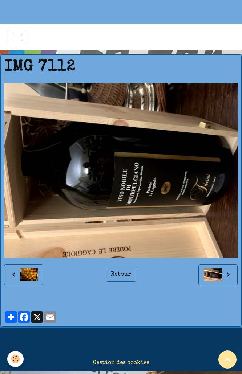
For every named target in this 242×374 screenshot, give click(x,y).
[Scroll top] (227, 359)
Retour (121, 275)
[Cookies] (15, 359)
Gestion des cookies (121, 363)
